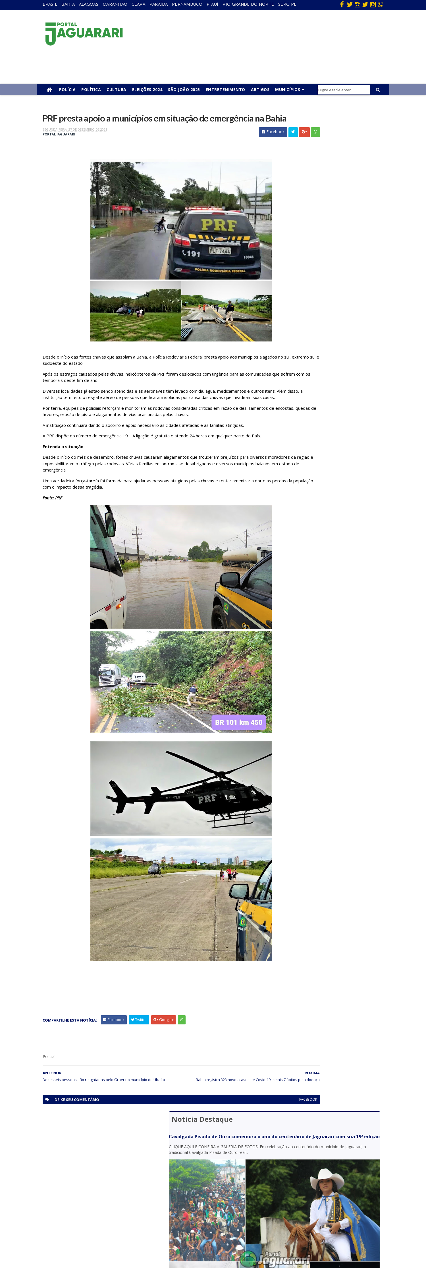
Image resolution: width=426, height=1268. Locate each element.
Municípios (287, 89)
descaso (83, 1167)
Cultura (116, 89)
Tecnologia (85, 1240)
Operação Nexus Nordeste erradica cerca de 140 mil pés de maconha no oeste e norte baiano (329, 341)
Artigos (260, 89)
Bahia (68, 4)
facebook (254, 1133)
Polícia (67, 89)
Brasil (50, 4)
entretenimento (193, 1175)
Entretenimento (225, 89)
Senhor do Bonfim (91, 1232)
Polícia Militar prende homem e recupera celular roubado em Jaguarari (329, 297)
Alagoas (88, 4)
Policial (185, 1208)
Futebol (185, 1199)
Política (91, 89)
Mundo (82, 1208)
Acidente (84, 1158)
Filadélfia (83, 1175)
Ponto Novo (86, 1224)
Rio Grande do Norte (248, 4)
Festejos (186, 1191)
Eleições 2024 (147, 89)
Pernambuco (187, 4)
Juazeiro (83, 1199)
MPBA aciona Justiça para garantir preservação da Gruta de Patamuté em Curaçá (328, 363)
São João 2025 (184, 89)
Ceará (138, 4)
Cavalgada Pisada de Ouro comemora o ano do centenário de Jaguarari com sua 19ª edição (327, 144)
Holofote (84, 1183)
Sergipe (287, 4)
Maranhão (115, 4)
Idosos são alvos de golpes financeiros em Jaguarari (324, 385)
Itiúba (81, 1191)
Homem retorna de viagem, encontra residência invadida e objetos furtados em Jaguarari (329, 319)
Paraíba (158, 4)
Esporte (186, 1183)
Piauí (213, 4)
